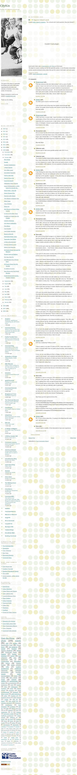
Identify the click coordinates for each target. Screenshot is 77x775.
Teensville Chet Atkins (10, 239)
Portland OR (14, 695)
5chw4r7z (8, 373)
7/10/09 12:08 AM (40, 111)
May (5, 291)
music (3, 679)
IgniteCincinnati (9, 380)
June (5, 289)
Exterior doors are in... (10, 437)
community (18, 703)
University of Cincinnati (7, 742)
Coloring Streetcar (9, 220)
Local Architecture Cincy (9, 596)
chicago (3, 735)
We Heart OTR (9, 526)
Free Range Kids (7, 566)
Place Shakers (7, 598)
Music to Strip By (8, 234)
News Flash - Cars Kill (10, 190)
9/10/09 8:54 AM (40, 205)
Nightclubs (16, 741)
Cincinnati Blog (9, 345)
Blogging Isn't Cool (10, 394)
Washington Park (7, 645)
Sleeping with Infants (9, 196)
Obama (3, 654)
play (15, 658)
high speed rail (13, 701)
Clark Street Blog (10, 464)
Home (52, 438)
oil (4, 710)
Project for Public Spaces (9, 612)
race (17, 710)
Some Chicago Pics (9, 193)
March (6, 297)
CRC (7, 667)
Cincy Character (7, 628)
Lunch (2, 733)
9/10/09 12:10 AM (40, 166)
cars (7, 643)
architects (12, 706)
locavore (18, 712)
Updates (7, 508)
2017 (4, 131)
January (6, 302)
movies (3, 723)
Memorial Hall (9, 733)
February (7, 299)
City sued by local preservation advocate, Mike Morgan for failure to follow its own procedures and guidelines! (12, 501)
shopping (11, 690)
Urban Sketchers (7, 589)
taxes (2, 741)
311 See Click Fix (9, 257)
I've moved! (8, 484)
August (6, 283)
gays (20, 735)
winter (11, 688)
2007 (4, 308)
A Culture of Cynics (9, 268)
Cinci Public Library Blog (9, 623)
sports (2, 719)
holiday (3, 683)
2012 (4, 142)
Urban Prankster (7, 600)
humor (12, 656)
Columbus (5, 744)
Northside (15, 692)
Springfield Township (9, 172)
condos (6, 699)
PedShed (5, 610)
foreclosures (6, 724)
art (15, 659)
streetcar (4, 656)
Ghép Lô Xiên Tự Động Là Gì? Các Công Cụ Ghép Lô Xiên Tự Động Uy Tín (12, 367)
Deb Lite (7, 422)
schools (45, 74)
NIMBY (17, 733)
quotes (14, 654)
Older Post (73, 438)
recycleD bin (8, 523)
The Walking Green (10, 483)
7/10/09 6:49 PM (40, 145)
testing (8, 741)
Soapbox (7, 319)
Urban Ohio (6, 605)
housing (13, 649)
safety (5, 695)
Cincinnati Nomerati (10, 388)
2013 (4, 139)
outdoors (10, 710)
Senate (6, 162)
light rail (15, 699)
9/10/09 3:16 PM (40, 231)
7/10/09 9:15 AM (40, 127)
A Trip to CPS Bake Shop (11, 213)
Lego (12, 685)
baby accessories (5, 730)
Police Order (8, 466)
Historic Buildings (7, 650)
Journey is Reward (10, 449)
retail (2, 728)
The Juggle (6, 573)
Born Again (7, 159)
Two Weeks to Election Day (11, 198)
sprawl (3, 649)
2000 (4, 311)
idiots (17, 721)
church (3, 701)
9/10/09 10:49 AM (40, 215)
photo (3, 641)
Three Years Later (9, 424)
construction (5, 661)
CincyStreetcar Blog (11, 458)
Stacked (7, 471)
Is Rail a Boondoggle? (10, 242)
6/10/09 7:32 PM (40, 96)
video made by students (39, 22)
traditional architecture (7, 715)
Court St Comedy (9, 180)
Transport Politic (7, 603)
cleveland (11, 744)
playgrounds (14, 681)
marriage (17, 739)
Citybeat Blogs (9, 529)
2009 (4, 150)
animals (17, 726)
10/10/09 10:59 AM (41, 413)
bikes (5, 686)
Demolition (17, 661)
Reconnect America (8, 555)
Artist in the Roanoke (10, 247)
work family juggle (8, 714)
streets (18, 650)
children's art (13, 717)
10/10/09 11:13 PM (41, 430)
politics (15, 643)
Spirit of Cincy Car (9, 178)
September (7, 281)
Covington (3, 726)
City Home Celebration (10, 223)
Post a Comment (35, 434)
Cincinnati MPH (9, 496)
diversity (9, 735)
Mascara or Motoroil (11, 514)
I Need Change (8, 167)
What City (6, 206)
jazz (17, 714)
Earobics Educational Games (10, 571)
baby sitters (18, 742)
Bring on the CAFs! (10, 460)
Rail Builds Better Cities (10, 236)
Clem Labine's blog (8, 593)
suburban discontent (6, 703)
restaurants (4, 712)
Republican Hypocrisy (10, 395)
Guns (17, 732)
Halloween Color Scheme (11, 183)
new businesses (12, 683)
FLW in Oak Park (8, 175)
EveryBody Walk (10, 533)
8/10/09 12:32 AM (40, 153)
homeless (3, 688)
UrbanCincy (8, 415)
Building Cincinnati (10, 536)
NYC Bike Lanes (8, 170)
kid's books (13, 677)
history (11, 721)
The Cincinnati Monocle (12, 400)
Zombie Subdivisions (9, 165)
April (5, 294)
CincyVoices (8, 489)
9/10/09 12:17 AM (40, 180)
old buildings (13, 647)
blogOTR (7, 517)
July (5, 286)
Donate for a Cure (6, 761)
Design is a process (10, 478)
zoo (11, 739)
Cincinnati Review (10, 327)
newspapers (4, 739)
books (19, 723)
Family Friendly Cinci (11, 337)
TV (12, 712)
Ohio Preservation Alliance (10, 626)
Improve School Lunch (41, 20)
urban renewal (17, 697)
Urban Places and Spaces (10, 591)
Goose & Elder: (9, 389)
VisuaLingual (39, 82)
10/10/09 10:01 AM (41, 372)
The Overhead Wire (8, 546)
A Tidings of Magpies (11, 428)
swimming (4, 659)
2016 (4, 134)
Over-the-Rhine (7, 638)
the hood (10, 719)
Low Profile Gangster (10, 231)
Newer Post (32, 438)
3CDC (5, 721)
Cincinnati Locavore (11, 442)
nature (8, 663)
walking (3, 681)
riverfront (11, 732)
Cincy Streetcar (7, 550)
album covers (4, 694)
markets (19, 685)
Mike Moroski (9, 364)
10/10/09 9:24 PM (40, 422)
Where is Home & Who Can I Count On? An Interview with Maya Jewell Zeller (12, 331)
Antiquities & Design (11, 356)
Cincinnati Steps (7, 557)
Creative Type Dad (8, 568)
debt (7, 708)
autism (13, 723)
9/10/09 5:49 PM (40, 337)
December (7, 152)
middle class (14, 737)
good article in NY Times (48, 66)
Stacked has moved (10, 472)
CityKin (38, 99)
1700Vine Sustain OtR (11, 436)
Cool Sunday (7, 228)
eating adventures (38, 74)
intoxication (16, 724)
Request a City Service (9, 621)
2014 (4, 136)
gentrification (8, 705)
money (19, 730)
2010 (4, 147)
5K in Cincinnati (9, 520)
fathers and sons (16, 708)
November (7, 154)
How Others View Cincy (12, 728)
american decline (5, 697)
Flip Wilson (7, 226)
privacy (4, 732)
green (16, 676)
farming (13, 730)
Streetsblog (6, 548)
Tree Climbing (8, 203)
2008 (4, 305)
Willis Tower (7, 201)
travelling (18, 719)
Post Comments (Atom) (42, 441)
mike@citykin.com (11, 96)
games (14, 735)
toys (8, 723)
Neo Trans (5, 553)
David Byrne (6, 586)
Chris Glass (8, 477)
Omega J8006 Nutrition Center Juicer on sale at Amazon (11, 453)
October (6, 157)
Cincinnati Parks (11, 652)
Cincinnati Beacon (10, 511)
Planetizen (5, 607)
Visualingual (8, 407)
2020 (4, 128)
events (18, 641)
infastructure (14, 686)
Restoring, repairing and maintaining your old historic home (12, 322)
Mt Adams (10, 726)
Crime (3, 677)
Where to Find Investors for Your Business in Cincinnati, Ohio (12, 340)
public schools (16, 665)
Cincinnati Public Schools (9, 630)
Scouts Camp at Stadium (11, 254)
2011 (4, 144)
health (5, 737)
